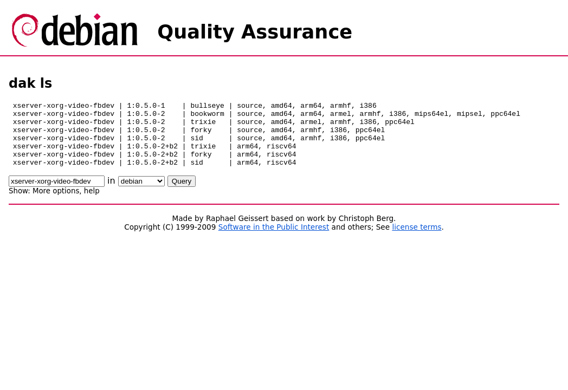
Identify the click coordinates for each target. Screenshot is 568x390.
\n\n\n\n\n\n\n (141, 194)
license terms (416, 240)
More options (56, 204)
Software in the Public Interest (274, 240)
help (92, 204)
